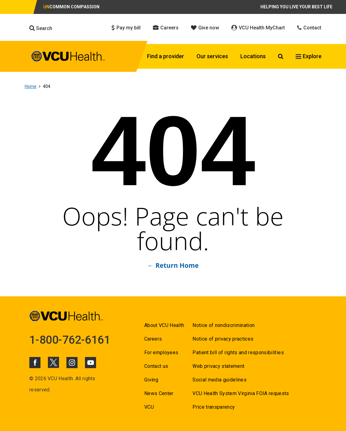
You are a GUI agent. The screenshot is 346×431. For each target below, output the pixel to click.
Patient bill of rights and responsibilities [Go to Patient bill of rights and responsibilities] (238, 352)
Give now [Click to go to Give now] (205, 28)
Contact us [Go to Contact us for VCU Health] (156, 366)
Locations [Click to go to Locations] (253, 56)
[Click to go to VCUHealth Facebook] (34, 362)
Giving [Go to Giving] (151, 380)
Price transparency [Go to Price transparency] (213, 407)
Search (40, 28)
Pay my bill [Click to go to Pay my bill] (126, 28)
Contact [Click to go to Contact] (309, 28)
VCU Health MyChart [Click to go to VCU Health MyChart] (258, 28)
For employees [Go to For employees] (161, 352)
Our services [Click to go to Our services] (212, 56)
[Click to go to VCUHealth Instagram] (72, 362)
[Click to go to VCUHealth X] (53, 362)
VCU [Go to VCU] (149, 407)
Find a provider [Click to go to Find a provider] (165, 56)
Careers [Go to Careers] (153, 339)
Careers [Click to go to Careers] (166, 28)
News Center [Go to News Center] (159, 393)
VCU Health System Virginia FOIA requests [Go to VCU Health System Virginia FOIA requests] (240, 393)
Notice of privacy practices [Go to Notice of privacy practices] (222, 339)
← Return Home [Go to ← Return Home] (173, 265)
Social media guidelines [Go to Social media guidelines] (219, 380)
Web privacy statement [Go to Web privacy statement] (218, 366)
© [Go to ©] (31, 378)
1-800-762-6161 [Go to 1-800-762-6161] (69, 339)
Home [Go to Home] (30, 86)
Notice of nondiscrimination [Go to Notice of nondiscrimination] (223, 325)
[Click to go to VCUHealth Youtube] (90, 362)
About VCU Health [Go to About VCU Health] (164, 325)
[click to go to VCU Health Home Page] (68, 57)
